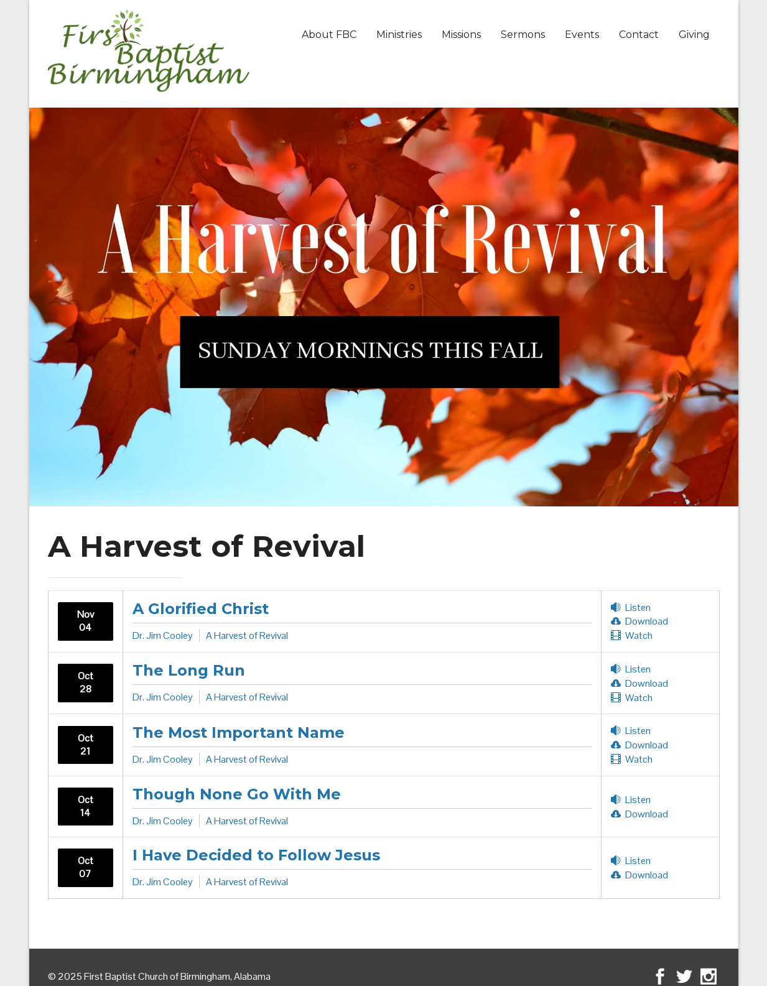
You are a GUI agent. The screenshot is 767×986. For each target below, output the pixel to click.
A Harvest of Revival (247, 635)
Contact (639, 34)
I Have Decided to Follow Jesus (256, 855)
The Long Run (188, 670)
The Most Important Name (238, 732)
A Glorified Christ (200, 609)
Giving (694, 34)
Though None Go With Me (236, 794)
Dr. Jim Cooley (162, 635)
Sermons (523, 34)
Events (582, 34)
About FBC (329, 34)
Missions (461, 34)
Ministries (399, 34)
